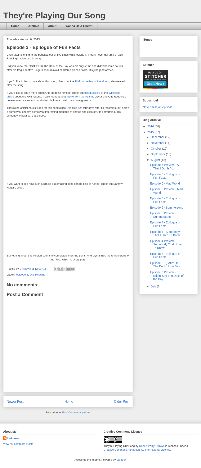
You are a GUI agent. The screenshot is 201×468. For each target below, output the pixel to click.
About (52, 26)
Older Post (121, 401)
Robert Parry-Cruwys (151, 445)
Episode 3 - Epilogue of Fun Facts (165, 255)
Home (15, 26)
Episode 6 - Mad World (165, 183)
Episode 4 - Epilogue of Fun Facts (165, 224)
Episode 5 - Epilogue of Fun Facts (165, 200)
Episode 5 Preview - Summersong (163, 215)
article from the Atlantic (80, 96)
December (158, 137)
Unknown (13, 438)
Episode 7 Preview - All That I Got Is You (165, 166)
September (158, 154)
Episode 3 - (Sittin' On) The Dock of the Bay (165, 264)
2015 (151, 132)
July (154, 286)
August (156, 160)
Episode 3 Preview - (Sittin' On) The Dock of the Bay (167, 276)
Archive (33, 26)
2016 (151, 126)
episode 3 (22, 274)
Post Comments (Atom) (76, 412)
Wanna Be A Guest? (79, 26)
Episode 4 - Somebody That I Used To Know (165, 233)
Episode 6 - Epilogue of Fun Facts (165, 176)
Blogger (121, 459)
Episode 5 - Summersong (166, 207)
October (156, 148)
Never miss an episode (158, 107)
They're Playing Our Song (54, 15)
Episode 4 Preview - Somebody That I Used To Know (166, 244)
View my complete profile (18, 443)
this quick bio (92, 92)
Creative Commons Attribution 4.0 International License (137, 449)
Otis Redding (37, 274)
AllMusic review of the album (92, 81)
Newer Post (15, 401)
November (158, 143)
